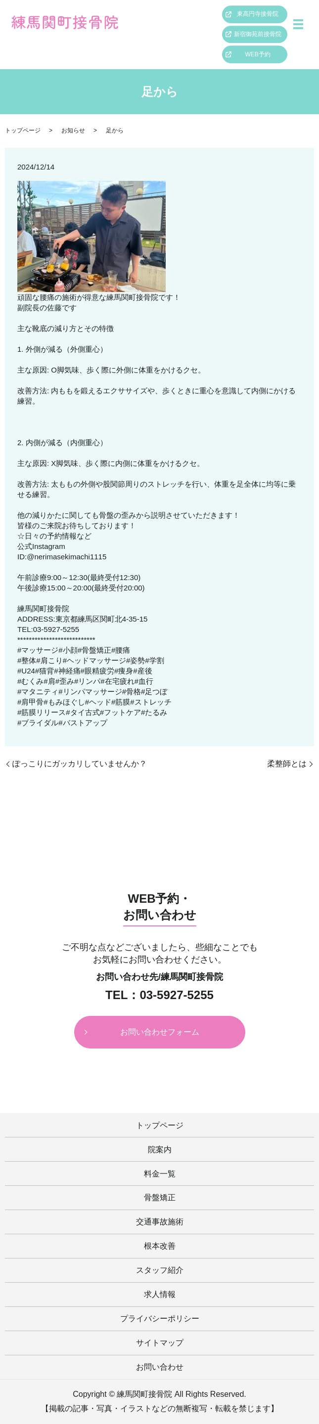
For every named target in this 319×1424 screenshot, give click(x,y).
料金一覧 (160, 1174)
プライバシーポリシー (159, 1318)
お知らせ (73, 130)
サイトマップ (159, 1343)
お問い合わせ (159, 1367)
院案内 (160, 1149)
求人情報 (160, 1294)
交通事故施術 (159, 1221)
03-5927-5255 (176, 995)
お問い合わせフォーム (159, 1032)
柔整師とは (287, 763)
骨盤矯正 (160, 1197)
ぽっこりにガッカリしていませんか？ (79, 763)
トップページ (23, 130)
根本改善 (160, 1246)
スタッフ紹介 (159, 1270)
